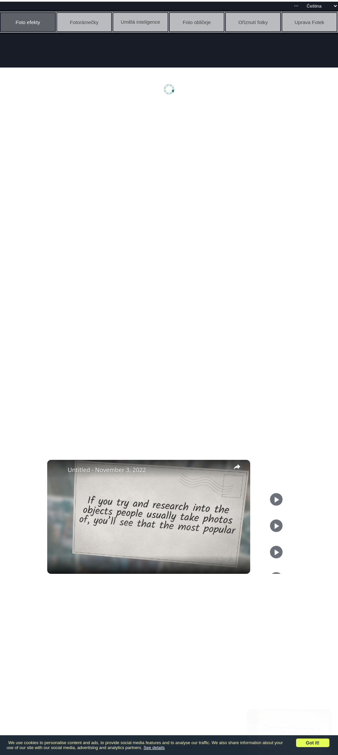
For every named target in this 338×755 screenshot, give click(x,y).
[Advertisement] (170, 157)
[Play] (276, 525)
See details (154, 747)
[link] (57, 470)
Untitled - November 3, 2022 (107, 470)
